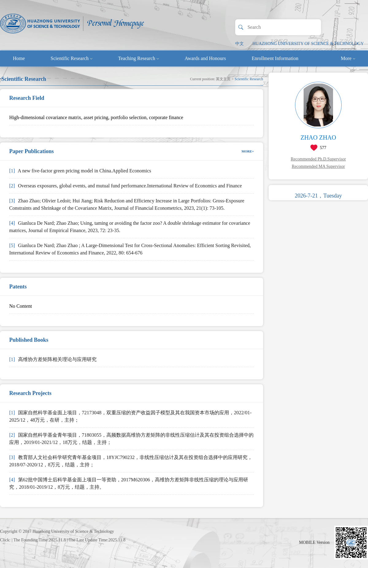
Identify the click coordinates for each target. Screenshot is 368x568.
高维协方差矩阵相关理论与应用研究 (53, 359)
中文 (239, 43)
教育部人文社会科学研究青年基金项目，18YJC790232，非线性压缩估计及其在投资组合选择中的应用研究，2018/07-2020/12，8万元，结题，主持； (130, 461)
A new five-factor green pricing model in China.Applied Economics (80, 170)
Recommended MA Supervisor (318, 166)
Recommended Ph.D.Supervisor (318, 159)
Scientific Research (71, 58)
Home (19, 58)
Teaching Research (138, 58)
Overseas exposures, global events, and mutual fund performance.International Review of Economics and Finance (125, 185)
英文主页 (223, 79)
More (348, 58)
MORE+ (248, 151)
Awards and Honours (205, 58)
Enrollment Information (275, 58)
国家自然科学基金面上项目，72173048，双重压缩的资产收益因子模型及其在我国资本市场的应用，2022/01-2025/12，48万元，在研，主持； (130, 416)
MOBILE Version (314, 542)
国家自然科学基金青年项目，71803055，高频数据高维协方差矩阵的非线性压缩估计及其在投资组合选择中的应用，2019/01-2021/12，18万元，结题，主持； (131, 438)
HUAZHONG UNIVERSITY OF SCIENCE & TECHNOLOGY (308, 43)
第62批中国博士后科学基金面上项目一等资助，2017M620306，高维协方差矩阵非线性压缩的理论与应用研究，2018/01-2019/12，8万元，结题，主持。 (128, 483)
